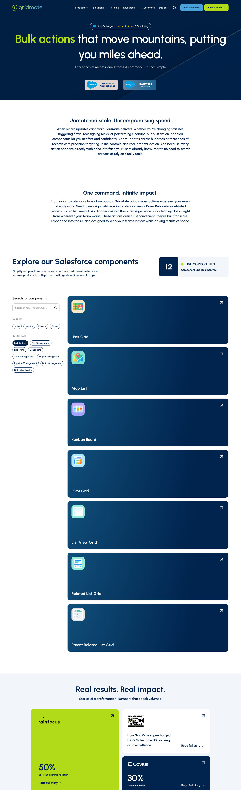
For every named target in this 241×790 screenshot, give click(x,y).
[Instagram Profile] (198, 714)
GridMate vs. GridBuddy (154, 739)
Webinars (91, 726)
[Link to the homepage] (27, 8)
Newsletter (92, 760)
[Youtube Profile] (217, 705)
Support (90, 755)
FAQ (88, 710)
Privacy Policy (19, 783)
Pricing (89, 749)
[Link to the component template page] (93, 320)
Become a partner (151, 720)
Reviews (145, 749)
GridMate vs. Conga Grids (155, 744)
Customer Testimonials (99, 731)
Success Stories (95, 715)
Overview (146, 704)
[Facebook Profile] (217, 714)
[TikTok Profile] (207, 714)
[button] (82, 8)
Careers (144, 715)
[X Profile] (207, 705)
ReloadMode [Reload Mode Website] (222, 783)
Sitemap (54, 783)
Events (90, 720)
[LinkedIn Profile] (198, 705)
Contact (90, 766)
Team (143, 710)
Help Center (93, 704)
